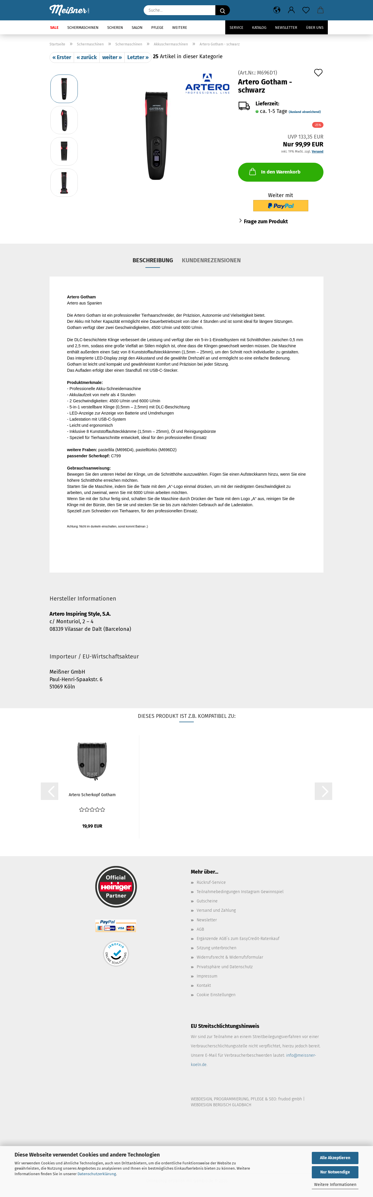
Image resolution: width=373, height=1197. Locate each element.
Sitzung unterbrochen (216, 947)
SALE (54, 27)
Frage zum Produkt (266, 221)
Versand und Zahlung (216, 910)
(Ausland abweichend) (305, 112)
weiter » (112, 57)
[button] (277, 10)
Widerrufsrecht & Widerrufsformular (230, 957)
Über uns (314, 27)
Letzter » (138, 57)
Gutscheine (207, 901)
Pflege (157, 27)
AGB (200, 929)
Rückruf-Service (211, 882)
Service (236, 27)
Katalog (259, 27)
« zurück (87, 57)
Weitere (179, 27)
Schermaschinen (82, 27)
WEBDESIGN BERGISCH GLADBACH (221, 1104)
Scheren (115, 27)
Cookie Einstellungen (216, 994)
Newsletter (286, 27)
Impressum (207, 976)
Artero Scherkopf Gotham (92, 794)
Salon (137, 27)
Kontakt (204, 985)
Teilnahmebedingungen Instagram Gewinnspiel (240, 891)
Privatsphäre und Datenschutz (225, 966)
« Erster (61, 57)
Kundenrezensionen (211, 260)
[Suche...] (222, 10)
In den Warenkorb (274, 171)
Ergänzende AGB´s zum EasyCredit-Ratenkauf (238, 938)
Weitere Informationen (335, 1184)
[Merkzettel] (306, 10)
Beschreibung (153, 260)
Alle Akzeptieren (335, 1157)
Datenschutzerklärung (97, 1174)
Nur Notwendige (335, 1172)
